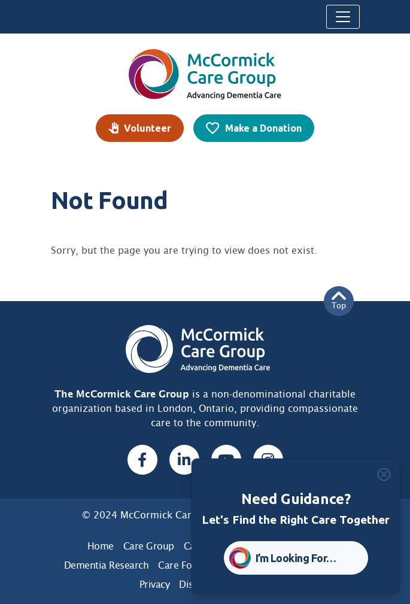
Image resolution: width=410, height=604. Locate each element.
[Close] (384, 474)
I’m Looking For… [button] (296, 558)
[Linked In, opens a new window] (184, 460)
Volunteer (147, 128)
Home (100, 546)
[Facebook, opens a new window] (142, 460)
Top (338, 301)
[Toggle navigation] (343, 17)
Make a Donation (263, 128)
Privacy (154, 584)
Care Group (148, 546)
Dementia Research (106, 565)
